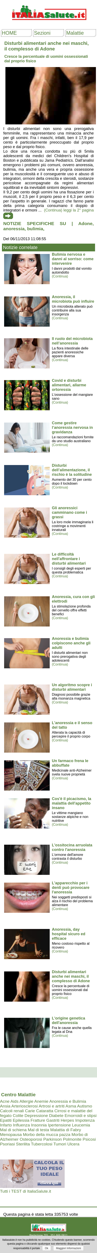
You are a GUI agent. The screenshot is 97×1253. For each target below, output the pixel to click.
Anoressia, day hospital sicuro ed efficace (68, 934)
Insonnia (39, 1125)
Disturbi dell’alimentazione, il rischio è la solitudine (72, 470)
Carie (30, 1111)
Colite (18, 1115)
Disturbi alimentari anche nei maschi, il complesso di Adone (71, 976)
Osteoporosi (31, 1139)
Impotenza (85, 1120)
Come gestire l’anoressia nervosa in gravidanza (72, 427)
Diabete (56, 1115)
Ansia (5, 1106)
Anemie (41, 1101)
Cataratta (44, 1111)
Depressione (36, 1115)
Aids (14, 1101)
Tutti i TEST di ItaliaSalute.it (25, 1191)
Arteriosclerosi (24, 1106)
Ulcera (73, 1144)
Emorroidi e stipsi (81, 1115)
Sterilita (23, 1144)
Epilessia (21, 1120)
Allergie (26, 1101)
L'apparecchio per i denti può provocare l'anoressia (70, 887)
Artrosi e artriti (51, 1106)
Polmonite (72, 1139)
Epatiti (6, 1120)
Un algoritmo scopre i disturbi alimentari (72, 687)
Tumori (59, 1144)
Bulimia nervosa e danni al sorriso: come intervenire (73, 259)
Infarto (6, 1125)
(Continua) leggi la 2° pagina (69, 210)
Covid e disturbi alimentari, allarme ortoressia (69, 385)
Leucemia (81, 1125)
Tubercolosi (41, 1144)
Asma (71, 1106)
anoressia (14, 228)
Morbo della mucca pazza (47, 1134)
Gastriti (52, 1120)
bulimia (35, 228)
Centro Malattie (18, 1094)
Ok (46, 1248)
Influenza (21, 1125)
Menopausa (11, 1134)
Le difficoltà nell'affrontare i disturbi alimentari (69, 558)
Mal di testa (38, 1130)
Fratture (38, 1120)
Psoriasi (7, 1144)
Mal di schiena (13, 1130)
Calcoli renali (12, 1111)
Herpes (67, 1120)
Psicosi (89, 1139)
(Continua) (60, 276)
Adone (85, 223)
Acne (5, 1101)
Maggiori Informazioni (68, 1248)
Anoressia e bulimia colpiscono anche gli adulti (71, 643)
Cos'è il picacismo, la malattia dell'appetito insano (71, 803)
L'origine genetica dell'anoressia (68, 1020)
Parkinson (52, 1139)
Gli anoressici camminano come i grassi (69, 512)
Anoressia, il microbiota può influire (73, 299)
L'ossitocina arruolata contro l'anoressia (72, 847)
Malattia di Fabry (65, 1130)
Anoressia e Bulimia (67, 1101)
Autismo (84, 1106)
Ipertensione (59, 1125)
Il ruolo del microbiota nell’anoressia (72, 341)
